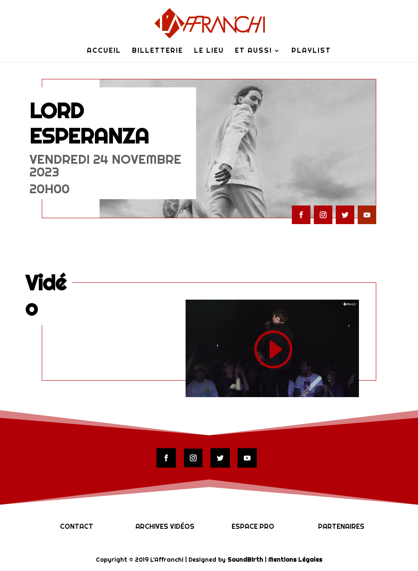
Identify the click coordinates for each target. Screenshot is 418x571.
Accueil (104, 51)
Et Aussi (253, 51)
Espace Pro (253, 526)
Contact (76, 526)
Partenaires (341, 526)
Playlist (311, 51)
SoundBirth (245, 559)
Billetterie (157, 51)
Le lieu (209, 51)
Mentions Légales (295, 559)
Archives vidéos (164, 526)
